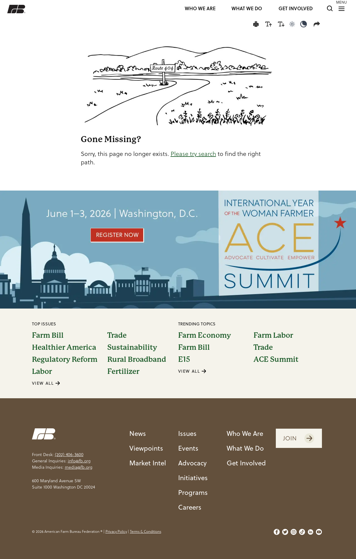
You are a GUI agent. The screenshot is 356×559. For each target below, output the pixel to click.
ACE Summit (276, 359)
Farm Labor (273, 335)
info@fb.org (79, 461)
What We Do (245, 448)
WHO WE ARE (200, 9)
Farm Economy (204, 335)
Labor (42, 371)
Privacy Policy (116, 531)
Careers (189, 507)
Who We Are (245, 433)
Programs (193, 492)
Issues (187, 433)
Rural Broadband (136, 359)
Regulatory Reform (64, 359)
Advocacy (192, 462)
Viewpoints (146, 448)
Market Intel (147, 462)
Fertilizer (123, 371)
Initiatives (193, 477)
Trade (117, 335)
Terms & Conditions (145, 531)
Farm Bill (48, 335)
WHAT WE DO (247, 9)
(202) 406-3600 (69, 455)
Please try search (193, 154)
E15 (184, 359)
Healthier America (64, 347)
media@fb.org (78, 467)
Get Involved (246, 462)
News (137, 433)
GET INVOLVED (296, 9)
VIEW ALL (46, 383)
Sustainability (132, 347)
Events (188, 448)
